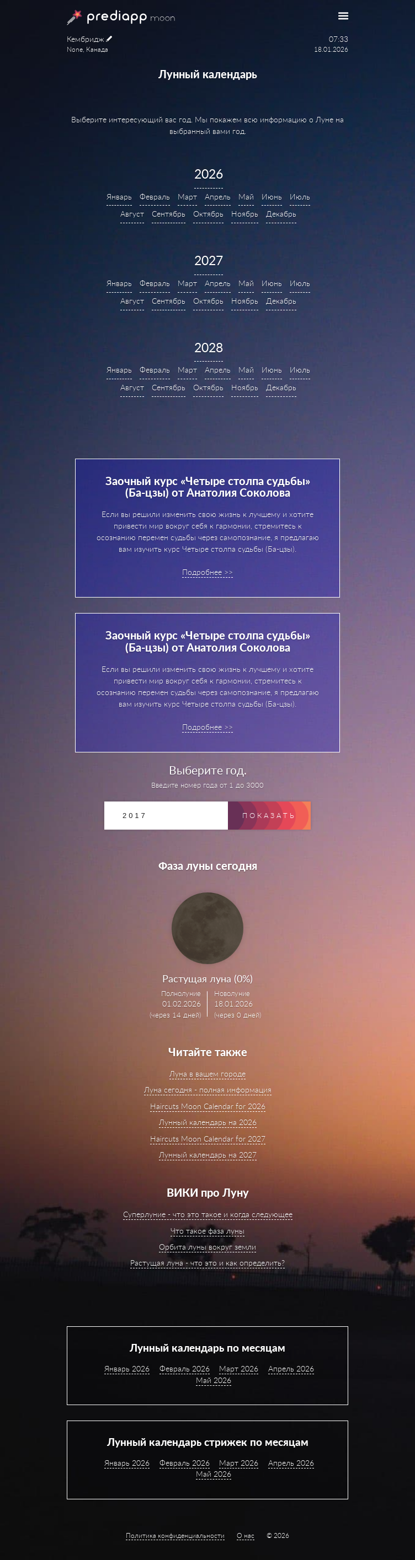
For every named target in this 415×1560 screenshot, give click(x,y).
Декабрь (281, 213)
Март (187, 196)
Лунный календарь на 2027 (208, 1154)
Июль (300, 196)
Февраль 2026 (184, 1369)
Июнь (272, 196)
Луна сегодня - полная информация (208, 1089)
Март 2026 (238, 1369)
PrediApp (107, 17)
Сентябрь (168, 213)
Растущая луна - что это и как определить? (207, 1262)
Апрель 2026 (291, 1369)
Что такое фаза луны (207, 1230)
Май (246, 196)
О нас (245, 1535)
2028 (208, 347)
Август (132, 213)
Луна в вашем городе (207, 1073)
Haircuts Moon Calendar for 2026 (207, 1106)
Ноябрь (244, 213)
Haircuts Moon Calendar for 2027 (207, 1138)
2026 (208, 173)
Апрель (218, 196)
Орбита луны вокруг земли (207, 1246)
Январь (119, 196)
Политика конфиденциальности (175, 1535)
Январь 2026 (127, 1369)
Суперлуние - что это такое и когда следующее (207, 1214)
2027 (208, 260)
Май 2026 (213, 1380)
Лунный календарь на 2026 (208, 1122)
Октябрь (208, 213)
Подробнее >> (207, 572)
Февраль (155, 196)
